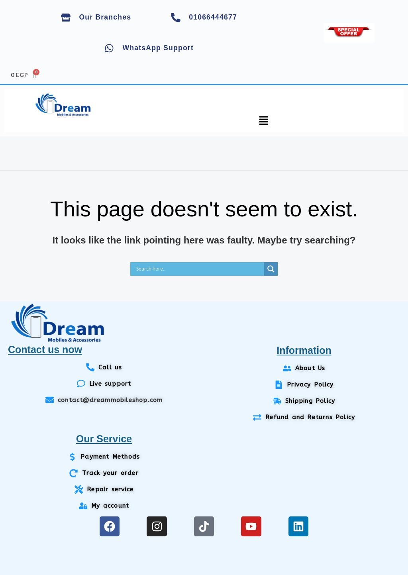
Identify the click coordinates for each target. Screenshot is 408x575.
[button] (264, 121)
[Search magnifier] (271, 269)
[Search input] (199, 269)
